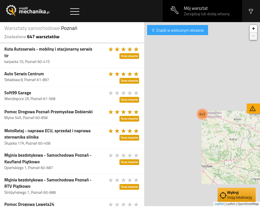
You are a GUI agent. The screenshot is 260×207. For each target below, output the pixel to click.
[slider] (124, 49)
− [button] (253, 36)
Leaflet (219, 204)
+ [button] (253, 28)
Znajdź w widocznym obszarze (179, 30)
